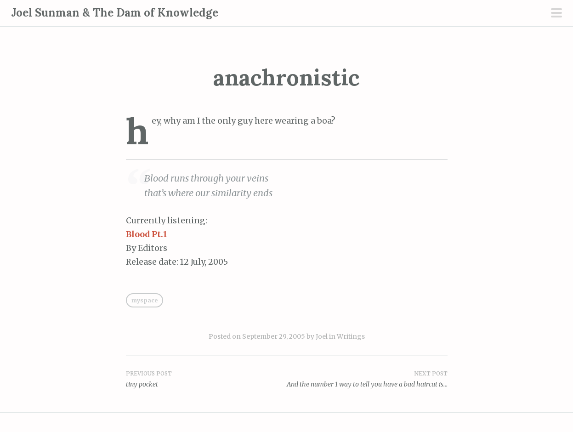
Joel (322, 336)
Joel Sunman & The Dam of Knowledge (114, 13)
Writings (351, 336)
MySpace (144, 300)
